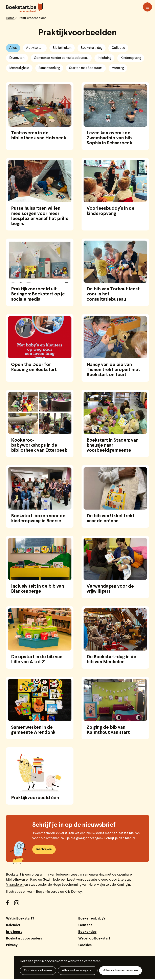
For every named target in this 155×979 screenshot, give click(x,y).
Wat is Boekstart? (20, 918)
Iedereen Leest (67, 874)
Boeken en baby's (92, 918)
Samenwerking (49, 68)
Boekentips (87, 932)
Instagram (18, 904)
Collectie (118, 48)
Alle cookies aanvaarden (120, 970)
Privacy (12, 945)
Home (10, 18)
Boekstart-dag (91, 48)
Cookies (85, 945)
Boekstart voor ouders (24, 938)
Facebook (10, 904)
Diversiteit (17, 58)
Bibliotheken (62, 48)
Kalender (13, 925)
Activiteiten (34, 48)
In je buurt (14, 932)
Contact (85, 925)
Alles (13, 48)
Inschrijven (44, 849)
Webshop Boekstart (94, 938)
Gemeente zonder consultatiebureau (61, 58)
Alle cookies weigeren (77, 970)
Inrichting (104, 58)
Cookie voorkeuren (38, 970)
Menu (147, 7)
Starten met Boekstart (86, 68)
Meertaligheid (19, 68)
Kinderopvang (130, 58)
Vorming (118, 68)
